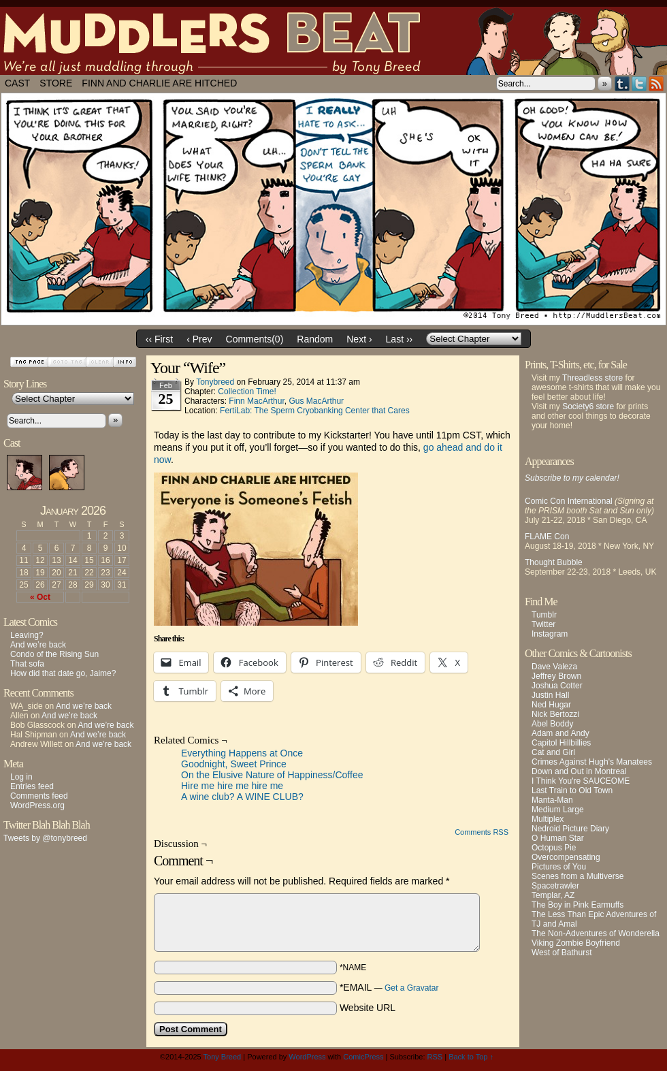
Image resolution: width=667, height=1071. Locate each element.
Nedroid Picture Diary (570, 828)
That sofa (27, 664)
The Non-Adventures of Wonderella (596, 933)
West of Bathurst (561, 952)
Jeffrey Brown (556, 676)
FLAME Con (547, 536)
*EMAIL (389, 987)
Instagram (550, 634)
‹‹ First (159, 339)
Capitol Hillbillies (561, 743)
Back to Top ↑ (471, 1057)
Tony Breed (223, 1057)
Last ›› (399, 339)
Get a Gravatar (411, 988)
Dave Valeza (554, 666)
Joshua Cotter (557, 685)
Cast (17, 83)
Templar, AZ (553, 895)
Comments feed (39, 796)
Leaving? (27, 635)
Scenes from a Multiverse (577, 876)
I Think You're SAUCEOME (581, 781)
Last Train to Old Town (572, 790)
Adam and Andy (560, 733)
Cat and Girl (553, 752)
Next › (359, 339)
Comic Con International (569, 501)
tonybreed (215, 382)
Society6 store (588, 406)
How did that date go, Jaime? (63, 673)
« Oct (40, 597)
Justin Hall (550, 695)
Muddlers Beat (333, 41)
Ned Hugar (551, 704)
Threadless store (592, 378)
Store (55, 83)
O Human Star (558, 838)
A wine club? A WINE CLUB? (242, 796)
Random (315, 339)
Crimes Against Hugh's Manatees (592, 762)
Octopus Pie (554, 847)
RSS (656, 83)
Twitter (639, 83)
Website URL (367, 1007)
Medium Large (558, 809)
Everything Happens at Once (242, 753)
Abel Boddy (552, 724)
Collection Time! (247, 391)
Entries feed (32, 786)
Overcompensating (566, 857)
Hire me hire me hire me (232, 785)
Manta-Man (552, 800)
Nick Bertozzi (555, 714)
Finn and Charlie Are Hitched (159, 83)
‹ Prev (199, 339)
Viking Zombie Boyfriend (576, 943)
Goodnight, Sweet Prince (234, 763)
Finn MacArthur (256, 401)
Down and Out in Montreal (579, 771)
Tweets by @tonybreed (45, 838)
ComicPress (363, 1057)
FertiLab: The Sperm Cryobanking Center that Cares (315, 410)
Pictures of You (559, 867)
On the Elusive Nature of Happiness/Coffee (272, 774)
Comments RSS (481, 832)
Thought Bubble (554, 562)
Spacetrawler (555, 886)
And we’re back (38, 645)
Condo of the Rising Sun (54, 654)
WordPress (307, 1057)
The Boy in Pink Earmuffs (577, 905)
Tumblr (622, 83)
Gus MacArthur (316, 401)
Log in (21, 777)
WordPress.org (37, 805)
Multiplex (548, 819)
